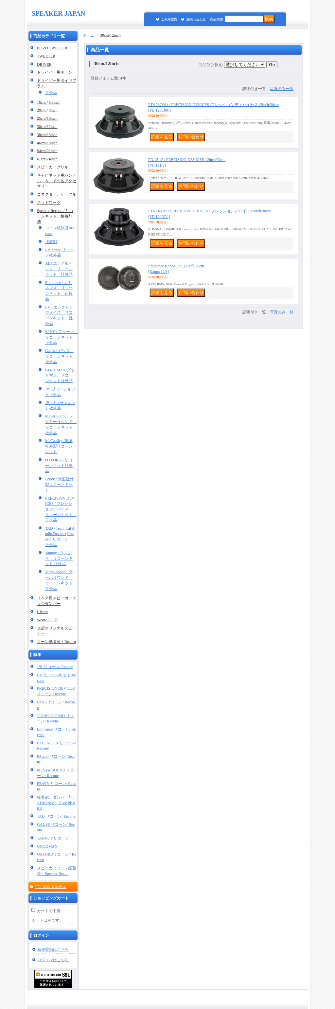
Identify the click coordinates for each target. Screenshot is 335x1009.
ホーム (88, 35)
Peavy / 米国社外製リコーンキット (59, 484)
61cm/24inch (47, 159)
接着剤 (51, 241)
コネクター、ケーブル (56, 194)
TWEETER (46, 56)
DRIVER (44, 64)
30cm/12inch (47, 126)
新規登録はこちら (53, 949)
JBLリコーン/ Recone (55, 666)
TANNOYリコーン (53, 838)
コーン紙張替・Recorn (56, 641)
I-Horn (42, 612)
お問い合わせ (196, 19)
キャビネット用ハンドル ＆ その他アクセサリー (56, 181)
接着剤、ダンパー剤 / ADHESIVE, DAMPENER (56, 803)
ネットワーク (49, 202)
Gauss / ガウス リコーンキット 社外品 (61, 356)
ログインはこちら (53, 960)
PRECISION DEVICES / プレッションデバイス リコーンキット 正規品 (61, 509)
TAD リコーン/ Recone (56, 816)
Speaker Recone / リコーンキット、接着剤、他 (56, 216)
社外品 (51, 92)
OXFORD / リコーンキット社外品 (59, 465)
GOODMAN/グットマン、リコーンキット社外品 (60, 375)
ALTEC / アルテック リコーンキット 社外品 (59, 269)
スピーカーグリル (52, 167)
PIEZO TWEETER (52, 48)
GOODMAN (47, 846)
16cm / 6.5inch (49, 102)
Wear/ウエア (47, 620)
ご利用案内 (169, 19)
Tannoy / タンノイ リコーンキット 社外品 (59, 558)
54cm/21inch (47, 151)
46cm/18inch (47, 143)
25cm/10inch (47, 118)
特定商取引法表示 (50, 886)
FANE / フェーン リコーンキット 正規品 (61, 337)
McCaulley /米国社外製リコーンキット (59, 446)
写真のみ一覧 (281, 88)
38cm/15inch (47, 135)
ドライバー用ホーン (54, 72)
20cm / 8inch (47, 110)
